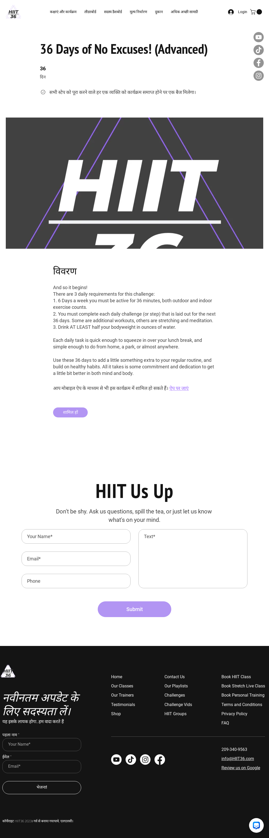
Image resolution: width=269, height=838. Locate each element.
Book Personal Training (243, 695)
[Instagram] (259, 76)
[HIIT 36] (145, 759)
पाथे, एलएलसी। (63, 820)
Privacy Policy (234, 713)
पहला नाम (9, 735)
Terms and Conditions (241, 704)
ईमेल (5, 757)
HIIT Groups (175, 713)
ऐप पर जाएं (179, 388)
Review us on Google (240, 767)
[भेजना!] (41, 787)
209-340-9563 (234, 749)
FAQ (225, 722)
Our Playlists (176, 685)
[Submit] (134, 609)
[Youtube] (259, 37)
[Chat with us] (256, 825)
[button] (113, 11)
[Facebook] (259, 63)
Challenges (174, 695)
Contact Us (174, 676)
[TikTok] (259, 50)
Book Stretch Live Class (243, 685)
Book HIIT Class (236, 676)
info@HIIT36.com (237, 758)
